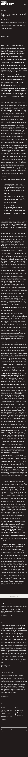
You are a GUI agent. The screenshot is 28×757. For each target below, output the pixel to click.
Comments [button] (14, 596)
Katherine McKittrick (6, 35)
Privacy (2, 721)
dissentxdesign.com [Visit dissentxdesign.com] (6, 695)
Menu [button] (25, 4)
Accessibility (4, 718)
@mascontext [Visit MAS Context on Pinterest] (19, 715)
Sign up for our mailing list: (8, 729)
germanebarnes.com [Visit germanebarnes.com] (6, 665)
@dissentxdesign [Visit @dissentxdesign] (5, 696)
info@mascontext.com (6, 716)
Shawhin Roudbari (5, 38)
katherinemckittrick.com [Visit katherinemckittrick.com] (7, 615)
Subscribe (23, 729)
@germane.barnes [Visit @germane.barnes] (5, 666)
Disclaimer (3, 719)
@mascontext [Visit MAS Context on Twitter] (19, 712)
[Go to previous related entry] (1, 703)
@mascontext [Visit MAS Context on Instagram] (19, 710)
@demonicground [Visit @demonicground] (5, 617)
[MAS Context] (7, 3)
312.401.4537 (4, 715)
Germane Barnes (5, 36)
